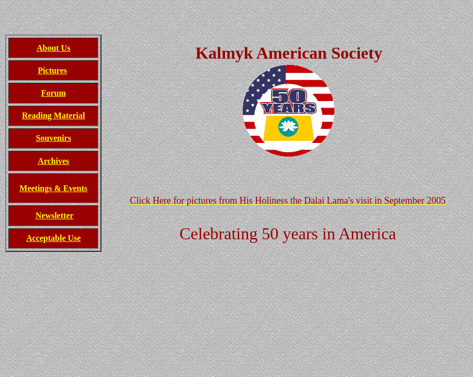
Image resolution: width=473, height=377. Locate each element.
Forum (53, 92)
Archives (53, 161)
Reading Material (53, 115)
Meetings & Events (53, 188)
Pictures (52, 70)
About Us (53, 47)
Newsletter (55, 215)
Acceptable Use (53, 238)
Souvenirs (53, 138)
